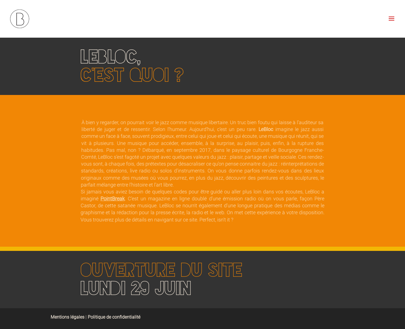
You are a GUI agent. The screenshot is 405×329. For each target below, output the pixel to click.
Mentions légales (68, 317)
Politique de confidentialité (114, 317)
